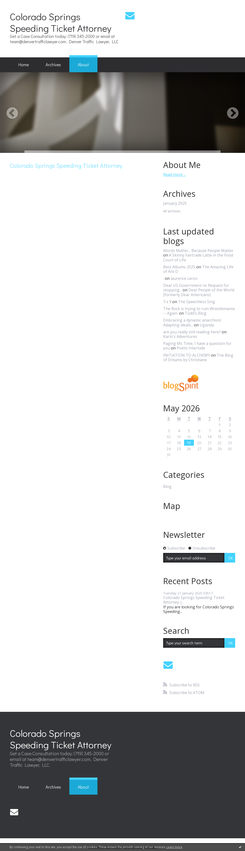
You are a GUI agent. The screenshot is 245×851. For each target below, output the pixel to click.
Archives (53, 64)
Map (171, 505)
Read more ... (174, 174)
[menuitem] (23, 64)
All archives (171, 211)
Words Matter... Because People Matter (198, 250)
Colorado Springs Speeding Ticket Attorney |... (193, 600)
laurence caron (184, 278)
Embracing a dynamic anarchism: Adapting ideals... (192, 322)
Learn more (174, 847)
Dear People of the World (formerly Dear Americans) (198, 292)
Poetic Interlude (191, 348)
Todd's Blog (195, 313)
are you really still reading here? (192, 332)
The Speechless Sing (196, 301)
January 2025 (175, 203)
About (83, 64)
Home (23, 64)
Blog (167, 486)
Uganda (207, 325)
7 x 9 (167, 301)
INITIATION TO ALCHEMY (186, 355)
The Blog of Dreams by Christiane (198, 357)
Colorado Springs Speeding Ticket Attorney (60, 22)
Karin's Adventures (180, 336)
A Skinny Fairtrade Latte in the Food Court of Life (198, 257)
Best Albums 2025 (179, 267)
